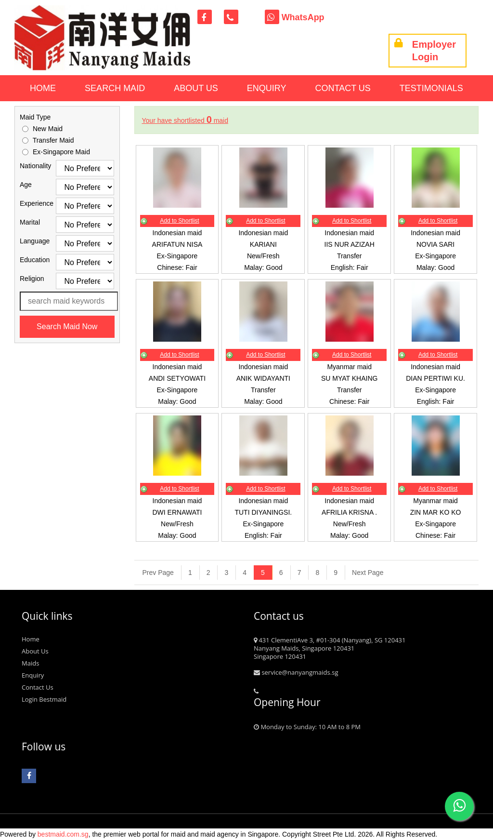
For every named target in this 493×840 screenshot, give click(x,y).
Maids (30, 663)
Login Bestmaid (44, 699)
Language (30, 241)
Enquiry (266, 88)
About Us (196, 88)
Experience (30, 203)
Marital (30, 222)
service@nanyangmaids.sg (296, 672)
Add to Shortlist (179, 220)
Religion (30, 278)
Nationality (30, 166)
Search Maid (115, 88)
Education (30, 260)
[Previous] (158, 572)
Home (43, 88)
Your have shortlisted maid (185, 120)
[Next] (364, 572)
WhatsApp (294, 17)
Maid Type (35, 117)
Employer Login (425, 50)
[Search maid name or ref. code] (69, 301)
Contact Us (343, 88)
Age (26, 184)
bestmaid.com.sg (63, 834)
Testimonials (431, 88)
